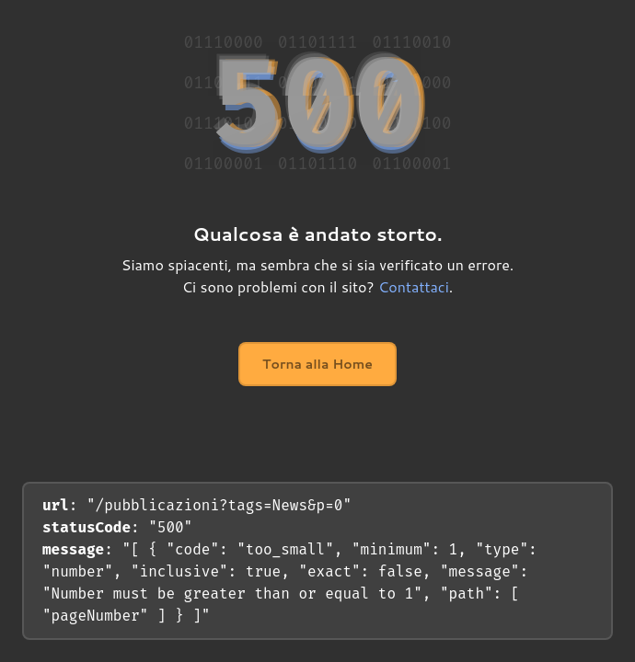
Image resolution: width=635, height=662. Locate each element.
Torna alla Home (317, 364)
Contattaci (413, 286)
